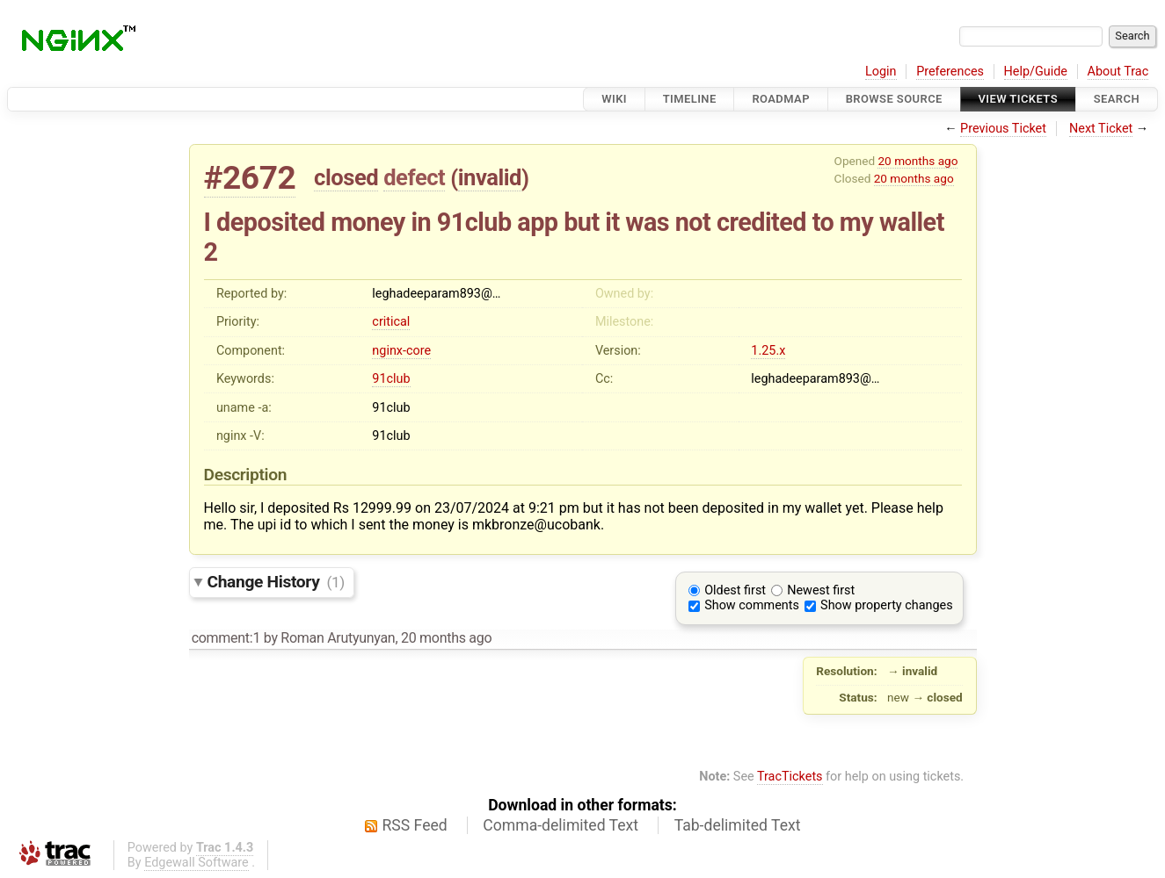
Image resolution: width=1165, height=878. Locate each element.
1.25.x (768, 350)
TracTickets (790, 776)
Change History (276, 582)
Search (1117, 98)
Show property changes (886, 605)
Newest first (821, 590)
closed (346, 177)
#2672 (250, 178)
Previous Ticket (1003, 128)
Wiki (614, 98)
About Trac (1118, 71)
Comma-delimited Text (560, 825)
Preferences (950, 71)
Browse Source (894, 98)
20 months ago (917, 161)
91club (391, 378)
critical (391, 321)
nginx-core (401, 350)
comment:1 (226, 638)
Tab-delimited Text (737, 825)
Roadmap (781, 98)
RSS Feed (415, 825)
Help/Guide (1035, 71)
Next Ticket (1100, 128)
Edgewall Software (196, 862)
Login (881, 71)
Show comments (751, 605)
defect (414, 177)
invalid (489, 177)
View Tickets (1018, 98)
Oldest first (735, 590)
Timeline (690, 98)
